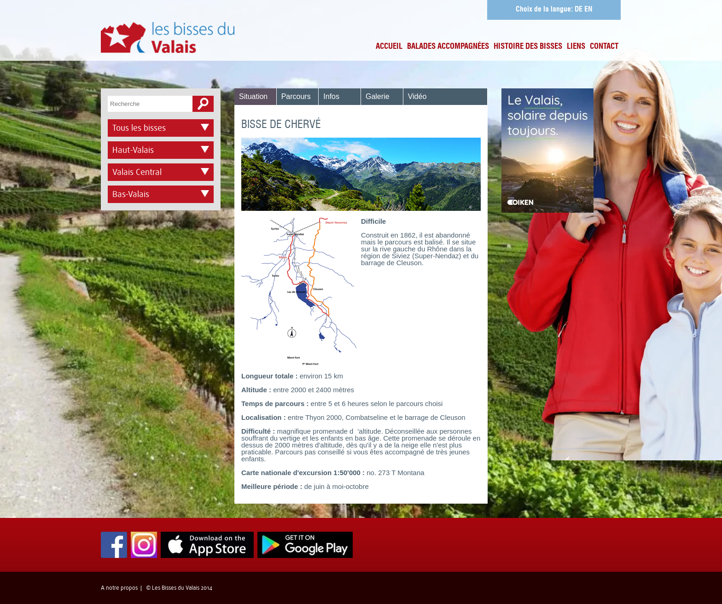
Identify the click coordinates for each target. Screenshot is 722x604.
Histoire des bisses (528, 47)
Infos (331, 96)
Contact (604, 47)
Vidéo (417, 96)
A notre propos (119, 588)
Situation (253, 96)
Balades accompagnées (448, 47)
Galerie (378, 96)
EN (588, 9)
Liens (576, 47)
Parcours (296, 96)
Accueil (389, 47)
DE (578, 9)
